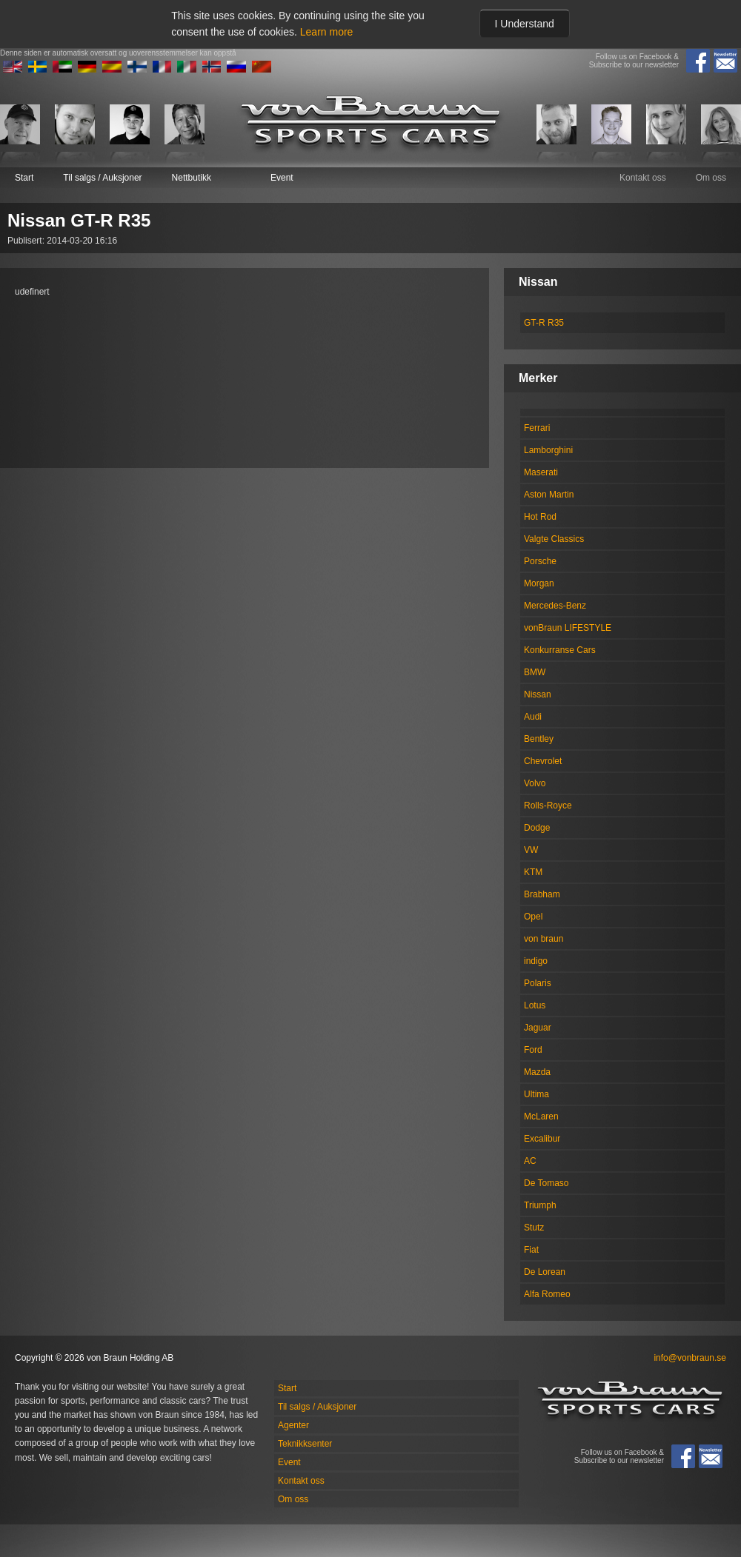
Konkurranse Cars (560, 650)
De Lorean (544, 1272)
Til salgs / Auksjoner (102, 178)
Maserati (541, 472)
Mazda (537, 1072)
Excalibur (542, 1139)
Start (24, 178)
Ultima (536, 1094)
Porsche (540, 561)
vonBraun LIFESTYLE (567, 628)
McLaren (541, 1116)
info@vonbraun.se (690, 1358)
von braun (543, 939)
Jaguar (537, 1027)
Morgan (539, 583)
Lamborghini (548, 450)
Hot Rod (540, 517)
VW (531, 850)
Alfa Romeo (547, 1294)
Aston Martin (549, 494)
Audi (533, 716)
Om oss (711, 178)
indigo (536, 961)
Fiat (531, 1250)
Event (281, 178)
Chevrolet (543, 761)
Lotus (534, 1005)
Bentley (539, 739)
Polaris (537, 983)
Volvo (534, 783)
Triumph (540, 1205)
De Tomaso (546, 1183)
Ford (533, 1050)
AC (530, 1161)
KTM (533, 872)
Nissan (537, 694)
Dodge (537, 828)
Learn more (326, 32)
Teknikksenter (305, 1444)
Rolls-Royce (548, 805)
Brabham (542, 894)
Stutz (534, 1227)
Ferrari (537, 428)
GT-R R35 (544, 323)
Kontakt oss (642, 178)
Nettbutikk (191, 178)
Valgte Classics (554, 539)
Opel (533, 916)
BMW (534, 672)
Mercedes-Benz (555, 605)
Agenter (293, 1425)
